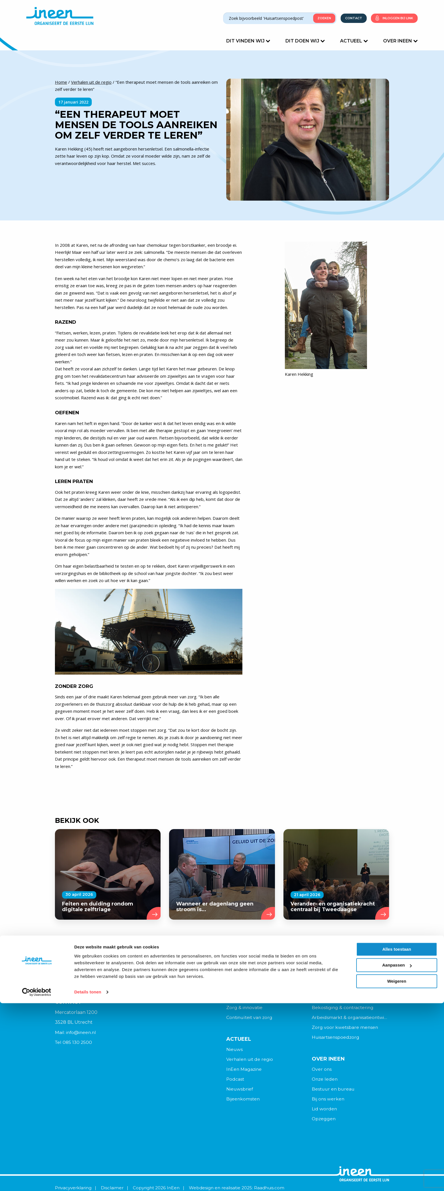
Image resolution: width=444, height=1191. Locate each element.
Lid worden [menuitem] (324, 1110)
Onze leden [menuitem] (325, 1080)
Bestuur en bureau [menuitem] (334, 1090)
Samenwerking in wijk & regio (259, 997)
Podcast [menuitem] (235, 1080)
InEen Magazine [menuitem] (244, 1070)
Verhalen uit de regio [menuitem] (250, 1060)
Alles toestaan (396, 1137)
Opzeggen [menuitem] (324, 1120)
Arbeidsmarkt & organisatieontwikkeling (350, 1017)
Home (61, 82)
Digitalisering (326, 987)
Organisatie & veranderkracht (259, 987)
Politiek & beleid (330, 997)
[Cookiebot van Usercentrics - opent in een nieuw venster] (36, 1180)
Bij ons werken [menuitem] (328, 1100)
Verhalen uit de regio (91, 82)
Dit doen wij (305, 41)
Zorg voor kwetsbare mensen (345, 1028)
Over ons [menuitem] (322, 1070)
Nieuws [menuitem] (234, 1050)
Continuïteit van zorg (250, 1017)
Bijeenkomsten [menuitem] (243, 1100)
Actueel (354, 41)
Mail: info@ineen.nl (76, 1032)
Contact (353, 18)
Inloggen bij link (398, 18)
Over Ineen (400, 41)
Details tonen (87, 1179)
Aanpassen (397, 1153)
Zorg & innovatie (244, 1007)
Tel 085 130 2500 (74, 1042)
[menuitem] (265, 1050)
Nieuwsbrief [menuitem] (239, 1090)
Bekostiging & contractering (343, 1007)
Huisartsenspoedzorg (336, 1038)
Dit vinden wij (248, 41)
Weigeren (396, 1169)
